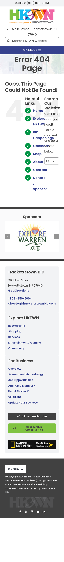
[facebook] (20, 512)
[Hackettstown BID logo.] (32, 498)
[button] (7, 236)
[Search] (8, 40)
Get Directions (18, 291)
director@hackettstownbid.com (32, 304)
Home (38, 110)
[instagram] (32, 512)
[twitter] (26, 512)
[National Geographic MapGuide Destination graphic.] (32, 441)
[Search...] (51, 160)
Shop (37, 154)
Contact (40, 169)
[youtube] (38, 512)
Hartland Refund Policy (18, 484)
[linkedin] (44, 512)
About (38, 161)
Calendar (41, 146)
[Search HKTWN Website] (32, 40)
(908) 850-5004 (38, 3)
